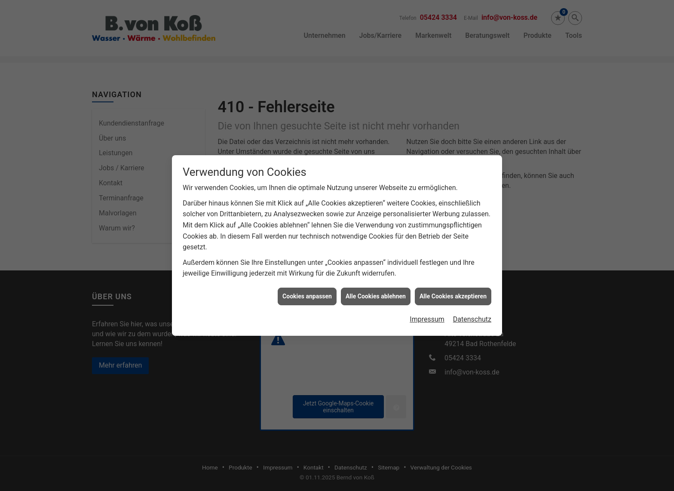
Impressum (427, 316)
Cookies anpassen (307, 292)
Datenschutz (472, 316)
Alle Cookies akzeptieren (453, 292)
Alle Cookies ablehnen (376, 292)
